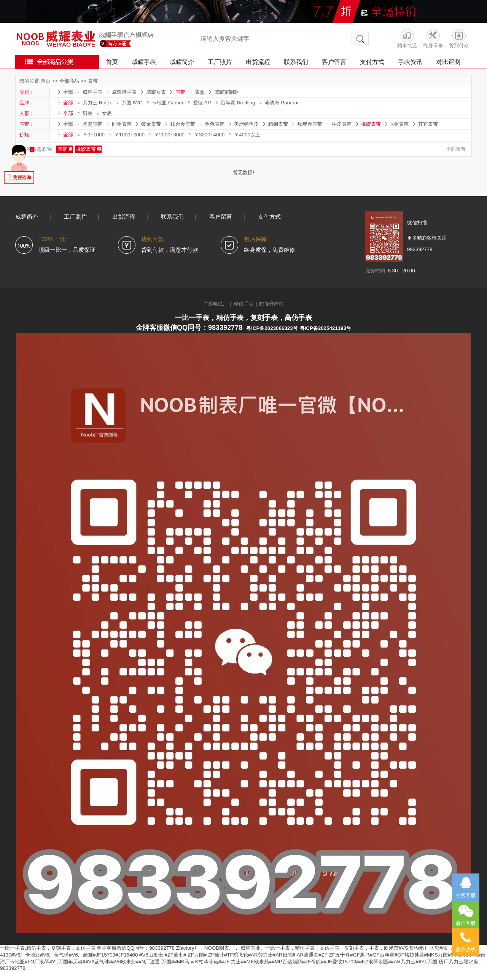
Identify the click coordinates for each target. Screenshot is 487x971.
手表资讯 (410, 62)
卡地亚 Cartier (167, 103)
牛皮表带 (342, 124)
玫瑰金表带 (310, 124)
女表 (107, 113)
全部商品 (69, 81)
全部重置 (456, 149)
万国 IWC (132, 103)
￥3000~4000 (209, 135)
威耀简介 (182, 62)
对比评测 (448, 62)
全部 (68, 92)
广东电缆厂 (215, 304)
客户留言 (334, 62)
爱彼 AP (202, 103)
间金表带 (122, 124)
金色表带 (214, 124)
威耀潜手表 (124, 92)
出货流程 (258, 62)
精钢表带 (278, 124)
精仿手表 (243, 304)
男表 (87, 113)
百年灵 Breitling (238, 103)
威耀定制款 (226, 92)
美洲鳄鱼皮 (246, 124)
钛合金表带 (182, 124)
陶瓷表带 (92, 124)
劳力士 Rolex (97, 103)
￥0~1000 (94, 135)
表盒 (200, 92)
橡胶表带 (371, 124)
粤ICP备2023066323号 (272, 328)
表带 (93, 81)
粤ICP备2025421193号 (325, 328)
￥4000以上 (247, 135)
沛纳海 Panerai (281, 103)
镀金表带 (151, 124)
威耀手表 (144, 62)
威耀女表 (156, 92)
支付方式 (372, 62)
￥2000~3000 (169, 135)
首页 (112, 62)
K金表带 (399, 124)
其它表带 (428, 124)
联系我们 (296, 62)
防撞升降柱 (271, 304)
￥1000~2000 (129, 135)
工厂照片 (220, 62)
